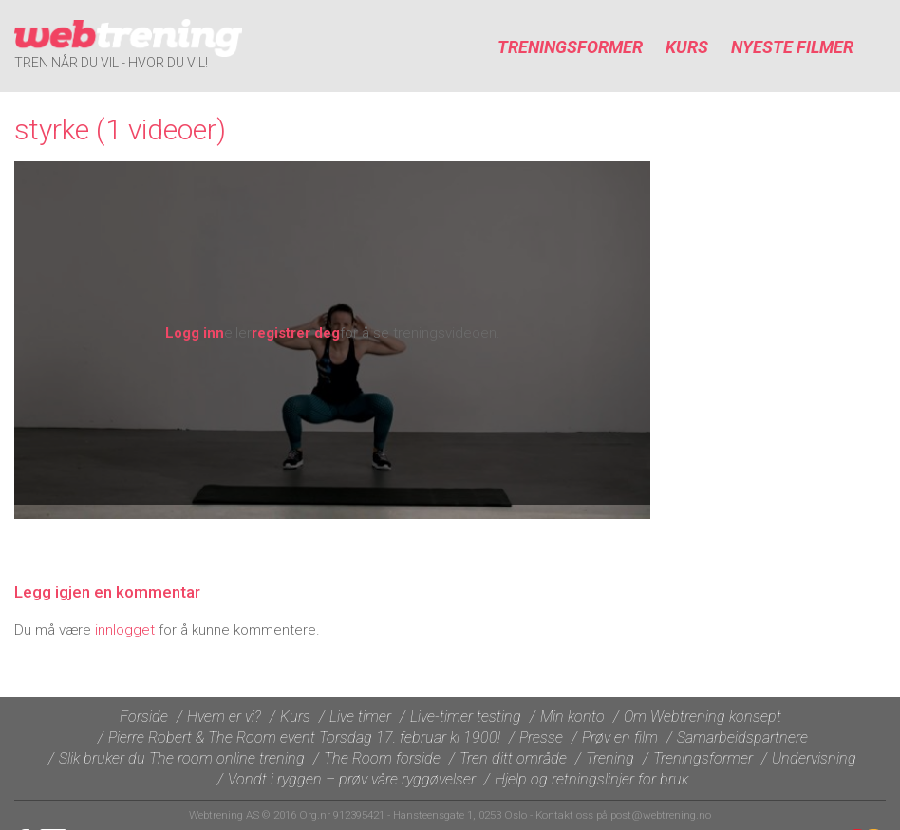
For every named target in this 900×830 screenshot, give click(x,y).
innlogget (125, 629)
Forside (144, 717)
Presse (541, 738)
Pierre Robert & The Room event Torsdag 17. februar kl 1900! (304, 738)
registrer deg (296, 332)
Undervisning (814, 758)
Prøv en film (620, 738)
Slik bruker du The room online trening (182, 758)
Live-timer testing (465, 717)
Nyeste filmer (792, 47)
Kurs (687, 47)
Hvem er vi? (224, 717)
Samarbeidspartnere (742, 738)
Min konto (572, 717)
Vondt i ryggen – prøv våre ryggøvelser (352, 779)
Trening (610, 758)
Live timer (360, 717)
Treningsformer (570, 47)
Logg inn (194, 332)
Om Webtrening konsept (702, 717)
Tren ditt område (513, 758)
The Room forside (382, 758)
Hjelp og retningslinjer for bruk (591, 779)
